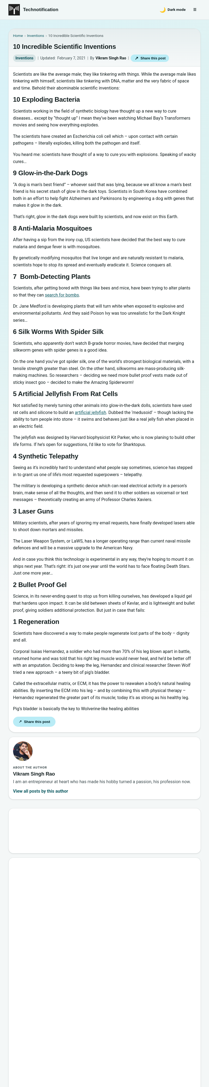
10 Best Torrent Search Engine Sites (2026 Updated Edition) (83, 880)
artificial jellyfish (90, 412)
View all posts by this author (40, 791)
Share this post (149, 58)
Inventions (24, 58)
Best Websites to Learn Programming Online (68, 892)
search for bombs (62, 295)
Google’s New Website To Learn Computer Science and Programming (92, 868)
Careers (189, 1026)
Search (184, 829)
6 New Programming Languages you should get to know (79, 917)
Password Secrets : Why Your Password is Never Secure (79, 965)
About (118, 1026)
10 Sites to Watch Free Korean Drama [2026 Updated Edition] (84, 977)
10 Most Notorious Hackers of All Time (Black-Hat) (74, 941)
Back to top (18, 1061)
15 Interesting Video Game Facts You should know (74, 904)
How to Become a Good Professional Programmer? (74, 929)
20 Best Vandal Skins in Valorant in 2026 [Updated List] (78, 953)
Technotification (41, 9)
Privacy (165, 1026)
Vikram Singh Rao (111, 58)
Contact (140, 1026)
